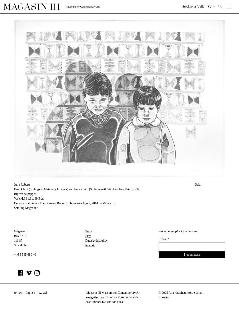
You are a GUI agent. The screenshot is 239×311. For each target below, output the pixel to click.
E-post (164, 239)
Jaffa (201, 6)
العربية (42, 292)
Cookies (164, 297)
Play (88, 236)
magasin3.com (96, 297)
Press (88, 231)
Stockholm (189, 6)
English (30, 292)
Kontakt (90, 245)
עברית (18, 292)
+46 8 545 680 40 (25, 254)
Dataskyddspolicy (96, 240)
